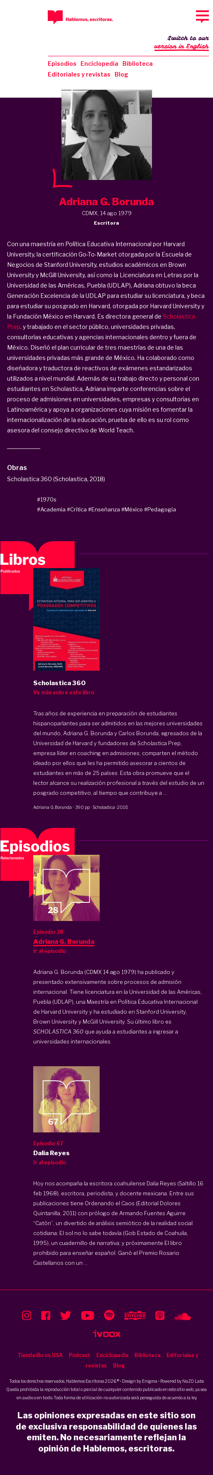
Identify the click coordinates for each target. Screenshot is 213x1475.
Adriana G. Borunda (52, 807)
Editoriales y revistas (79, 74)
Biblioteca (137, 63)
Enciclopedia (99, 63)
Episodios (62, 63)
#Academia (51, 509)
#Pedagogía (160, 509)
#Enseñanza (104, 509)
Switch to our (181, 43)
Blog (121, 74)
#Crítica (77, 509)
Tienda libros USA (40, 1355)
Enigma (149, 1381)
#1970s (46, 499)
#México (132, 509)
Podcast (79, 1355)
